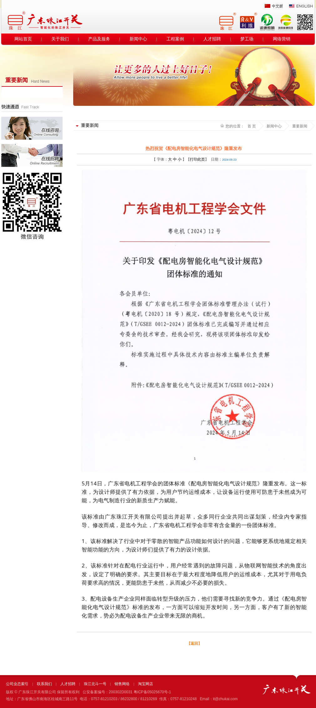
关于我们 (60, 39)
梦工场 (246, 39)
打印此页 (197, 159)
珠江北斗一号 (95, 684)
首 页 (251, 126)
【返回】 (194, 643)
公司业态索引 (17, 684)
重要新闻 (299, 126)
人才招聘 (212, 39)
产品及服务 (99, 39)
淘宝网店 (145, 684)
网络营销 (281, 39)
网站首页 (23, 39)
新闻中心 (138, 39)
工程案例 (175, 39)
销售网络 (122, 684)
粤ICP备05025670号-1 (152, 692)
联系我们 (44, 684)
